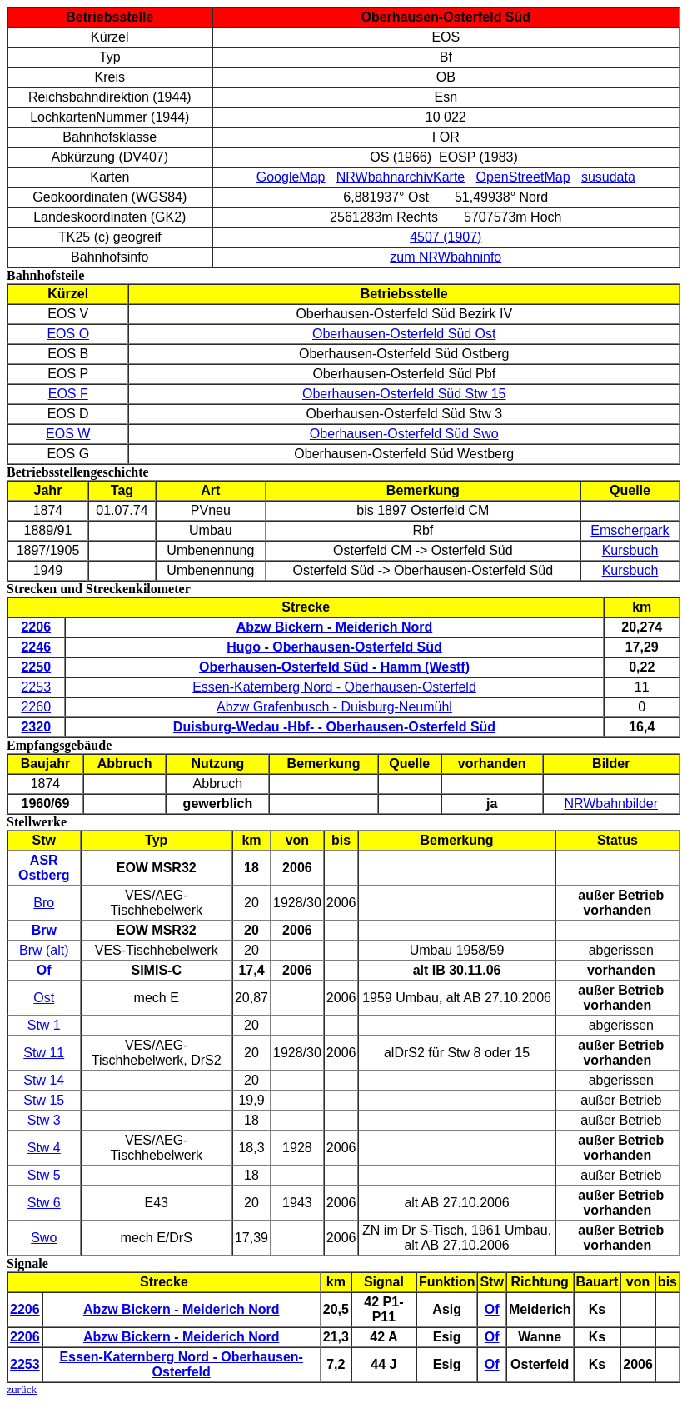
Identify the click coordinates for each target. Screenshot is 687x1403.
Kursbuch (630, 550)
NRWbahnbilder (611, 803)
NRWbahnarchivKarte (400, 177)
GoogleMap (291, 177)
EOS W (68, 434)
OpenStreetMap (523, 177)
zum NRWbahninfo (445, 257)
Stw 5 (44, 1175)
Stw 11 (43, 1053)
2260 (36, 707)
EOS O (68, 334)
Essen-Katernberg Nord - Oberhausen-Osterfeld (334, 687)
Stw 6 (44, 1203)
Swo (44, 1238)
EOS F (68, 394)
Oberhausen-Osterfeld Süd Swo (404, 434)
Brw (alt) (44, 950)
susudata (608, 177)
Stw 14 (43, 1080)
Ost (43, 998)
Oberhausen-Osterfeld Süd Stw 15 (404, 394)
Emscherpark (629, 530)
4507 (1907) (445, 237)
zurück (22, 1389)
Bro (43, 903)
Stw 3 (44, 1120)
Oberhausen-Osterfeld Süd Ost (404, 334)
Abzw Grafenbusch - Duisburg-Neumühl (334, 707)
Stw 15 (43, 1100)
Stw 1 (44, 1025)
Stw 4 (44, 1148)
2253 (36, 687)
